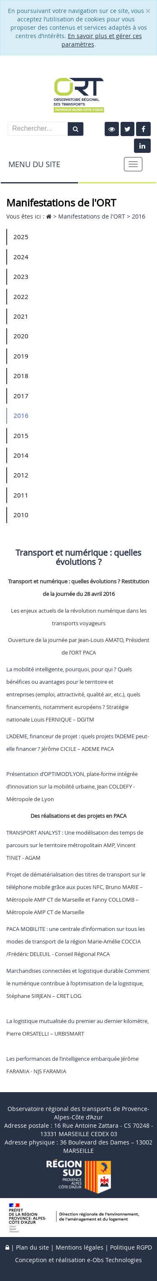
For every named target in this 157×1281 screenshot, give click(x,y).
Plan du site (32, 1247)
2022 (20, 296)
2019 (20, 356)
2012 (20, 475)
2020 (20, 336)
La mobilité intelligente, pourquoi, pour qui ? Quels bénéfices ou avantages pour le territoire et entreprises (69, 681)
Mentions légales (79, 1247)
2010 (20, 514)
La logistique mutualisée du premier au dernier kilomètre (76, 1021)
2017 (20, 396)
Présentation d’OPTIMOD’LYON (45, 774)
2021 (20, 316)
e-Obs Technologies (114, 1260)
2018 (20, 375)
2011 (20, 495)
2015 (20, 435)
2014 (20, 455)
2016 (20, 415)
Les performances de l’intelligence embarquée (63, 1058)
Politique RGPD (131, 1247)
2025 (20, 236)
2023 (20, 276)
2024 (20, 257)
